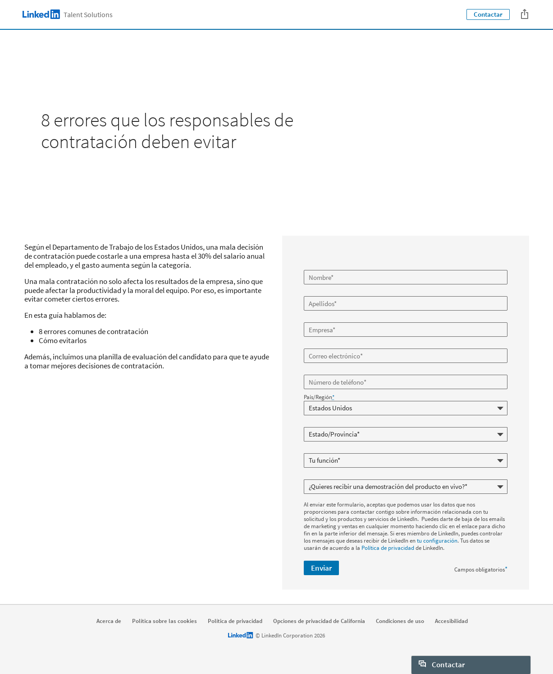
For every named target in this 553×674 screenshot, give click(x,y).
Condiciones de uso (400, 621)
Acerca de (108, 621)
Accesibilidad (451, 621)
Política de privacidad (387, 548)
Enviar (321, 568)
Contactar (488, 14)
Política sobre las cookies (164, 621)
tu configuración (437, 540)
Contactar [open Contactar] (442, 664)
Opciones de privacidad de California (319, 621)
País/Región (319, 397)
